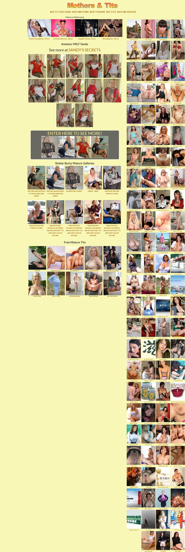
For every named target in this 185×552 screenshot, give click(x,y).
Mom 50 (37, 258)
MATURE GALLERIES (112, 258)
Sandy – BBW (93, 191)
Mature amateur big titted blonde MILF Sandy (36, 193)
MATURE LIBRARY (75, 283)
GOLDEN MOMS (93, 258)
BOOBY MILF (37, 283)
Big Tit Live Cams (60, 11)
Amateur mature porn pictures (112, 192)
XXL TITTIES (56, 283)
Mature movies (126, 11)
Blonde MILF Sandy (74, 191)
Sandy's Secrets (85, 49)
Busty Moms (97, 11)
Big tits (111, 11)
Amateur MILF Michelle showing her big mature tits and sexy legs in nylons (55, 230)
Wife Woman (93, 283)
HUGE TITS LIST (56, 258)
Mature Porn (80, 11)
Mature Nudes (112, 283)
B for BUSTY (75, 258)
